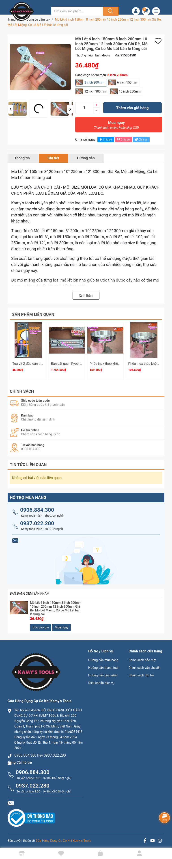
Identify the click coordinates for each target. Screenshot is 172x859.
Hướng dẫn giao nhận (103, 673)
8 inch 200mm (94, 82)
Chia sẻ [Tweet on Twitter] (140, 139)
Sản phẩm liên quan (33, 314)
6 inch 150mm (127, 82)
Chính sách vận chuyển (145, 665)
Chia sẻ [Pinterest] (122, 139)
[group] (51, 67)
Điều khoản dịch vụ (101, 681)
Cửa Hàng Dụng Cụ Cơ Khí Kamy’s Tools (63, 838)
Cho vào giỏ (40, 625)
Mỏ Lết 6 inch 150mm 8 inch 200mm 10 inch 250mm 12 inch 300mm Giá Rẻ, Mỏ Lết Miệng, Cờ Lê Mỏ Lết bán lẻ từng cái (56, 606)
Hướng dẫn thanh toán (103, 665)
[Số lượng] (84, 107)
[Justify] (110, 11)
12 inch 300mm (95, 91)
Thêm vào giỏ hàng (132, 108)
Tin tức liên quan (28, 462)
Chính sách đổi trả (141, 673)
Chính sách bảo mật (142, 658)
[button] (10, 109)
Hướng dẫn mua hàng (103, 658)
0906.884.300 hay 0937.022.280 (40, 753)
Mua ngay (116, 126)
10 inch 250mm (130, 91)
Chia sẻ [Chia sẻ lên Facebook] (105, 139)
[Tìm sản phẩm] (77, 11)
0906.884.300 (37, 508)
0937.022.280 (37, 521)
